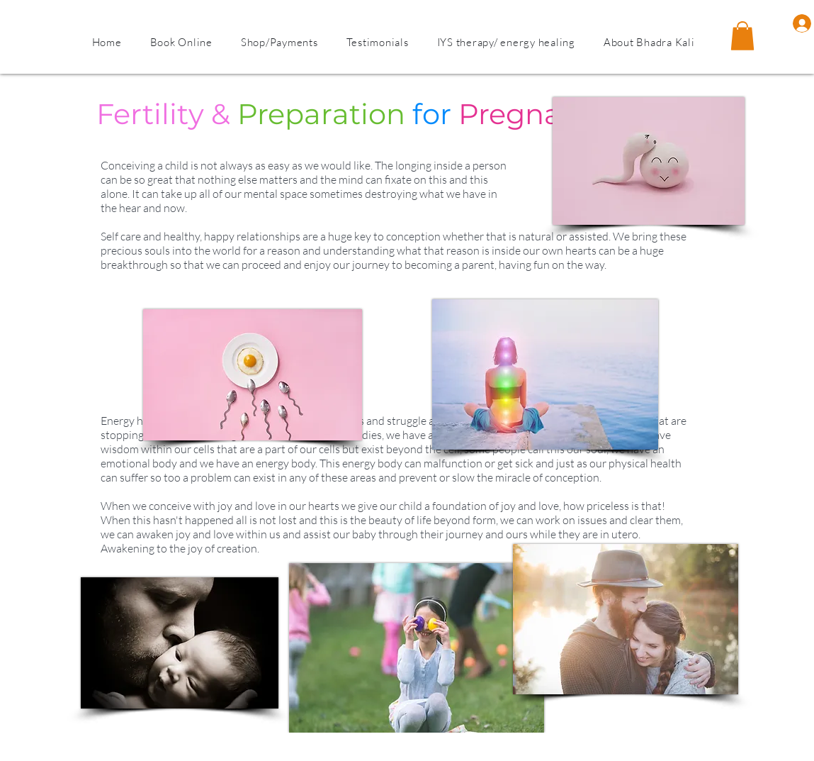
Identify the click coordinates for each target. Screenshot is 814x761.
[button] (649, 42)
